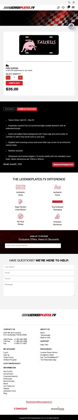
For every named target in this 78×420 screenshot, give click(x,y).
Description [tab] (9, 109)
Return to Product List (63, 164)
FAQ (46, 345)
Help (42, 345)
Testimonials (45, 335)
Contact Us (9, 329)
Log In (5, 352)
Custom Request (12, 364)
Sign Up (6, 355)
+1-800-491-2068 (20, 341)
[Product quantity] (14, 78)
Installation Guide (47, 355)
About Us (45, 329)
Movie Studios (9, 381)
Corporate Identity (10, 376)
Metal (5, 384)
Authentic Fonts (9, 391)
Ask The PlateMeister (49, 357)
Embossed (7, 379)
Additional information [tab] (27, 109)
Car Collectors (9, 386)
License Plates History (49, 352)
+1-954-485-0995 (20, 339)
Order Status (8, 357)
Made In (45, 338)
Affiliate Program (10, 360)
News (42, 333)
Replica (6, 388)
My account (9, 349)
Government (8, 374)
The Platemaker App (48, 360)
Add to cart (14, 83)
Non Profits (7, 371)
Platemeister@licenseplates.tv (39, 402)
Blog (5, 393)
